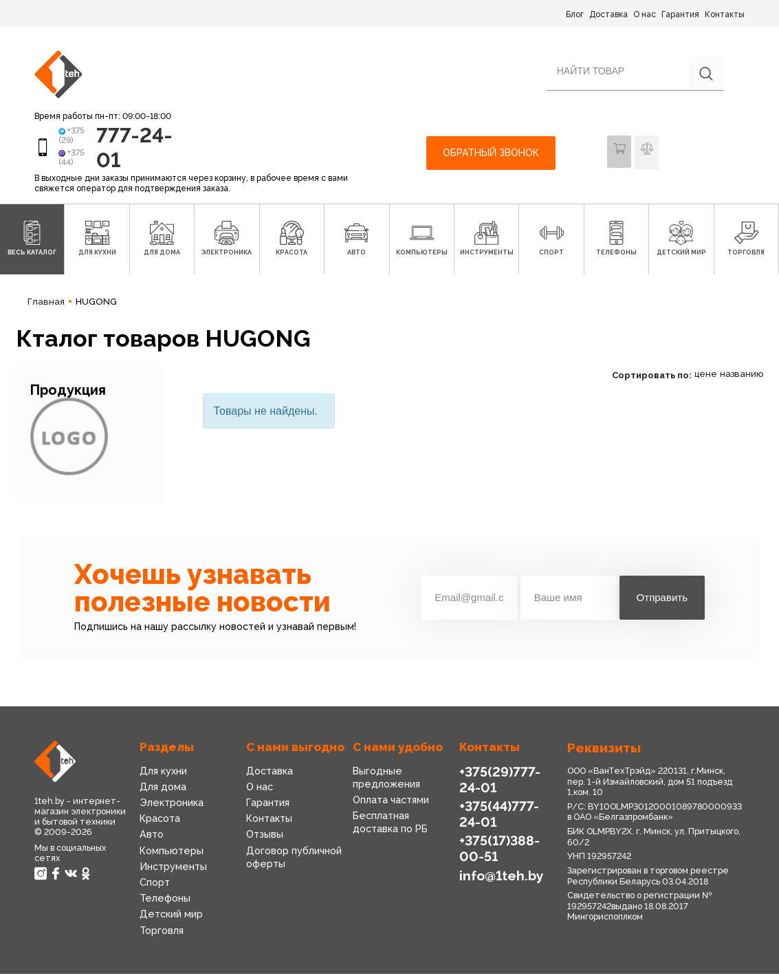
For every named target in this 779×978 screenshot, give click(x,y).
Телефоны (164, 902)
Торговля (162, 933)
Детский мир (170, 918)
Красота (160, 822)
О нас (644, 14)
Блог (575, 14)
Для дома (163, 790)
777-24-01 (125, 149)
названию (741, 377)
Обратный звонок (491, 154)
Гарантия (680, 14)
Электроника (171, 806)
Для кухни (163, 775)
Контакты (725, 14)
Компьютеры (170, 854)
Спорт (155, 886)
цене (705, 377)
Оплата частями (391, 803)
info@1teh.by (500, 877)
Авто (151, 838)
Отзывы (264, 838)
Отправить (662, 601)
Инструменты (173, 870)
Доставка (608, 14)
